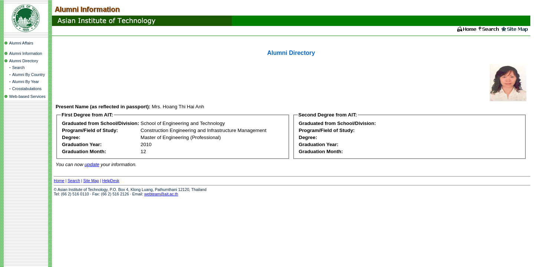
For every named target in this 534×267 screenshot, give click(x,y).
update (92, 164)
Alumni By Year (25, 81)
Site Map (91, 180)
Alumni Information (25, 53)
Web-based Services (27, 96)
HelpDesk (110, 180)
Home (59, 180)
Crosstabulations (27, 88)
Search (18, 67)
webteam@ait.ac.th (161, 194)
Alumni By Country (28, 74)
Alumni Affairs (21, 43)
